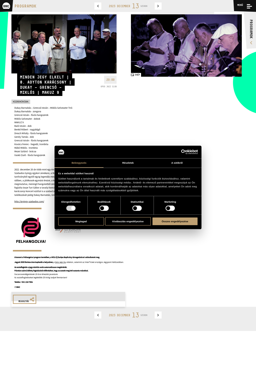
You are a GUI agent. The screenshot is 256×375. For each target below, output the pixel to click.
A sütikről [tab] (177, 162)
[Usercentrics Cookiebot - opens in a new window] (183, 151)
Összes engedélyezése (175, 221)
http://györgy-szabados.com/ (29, 201)
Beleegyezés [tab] (79, 162)
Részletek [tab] (128, 162)
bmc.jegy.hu (60, 262)
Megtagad (81, 221)
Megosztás (26, 300)
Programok (25, 5)
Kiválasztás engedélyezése (128, 221)
